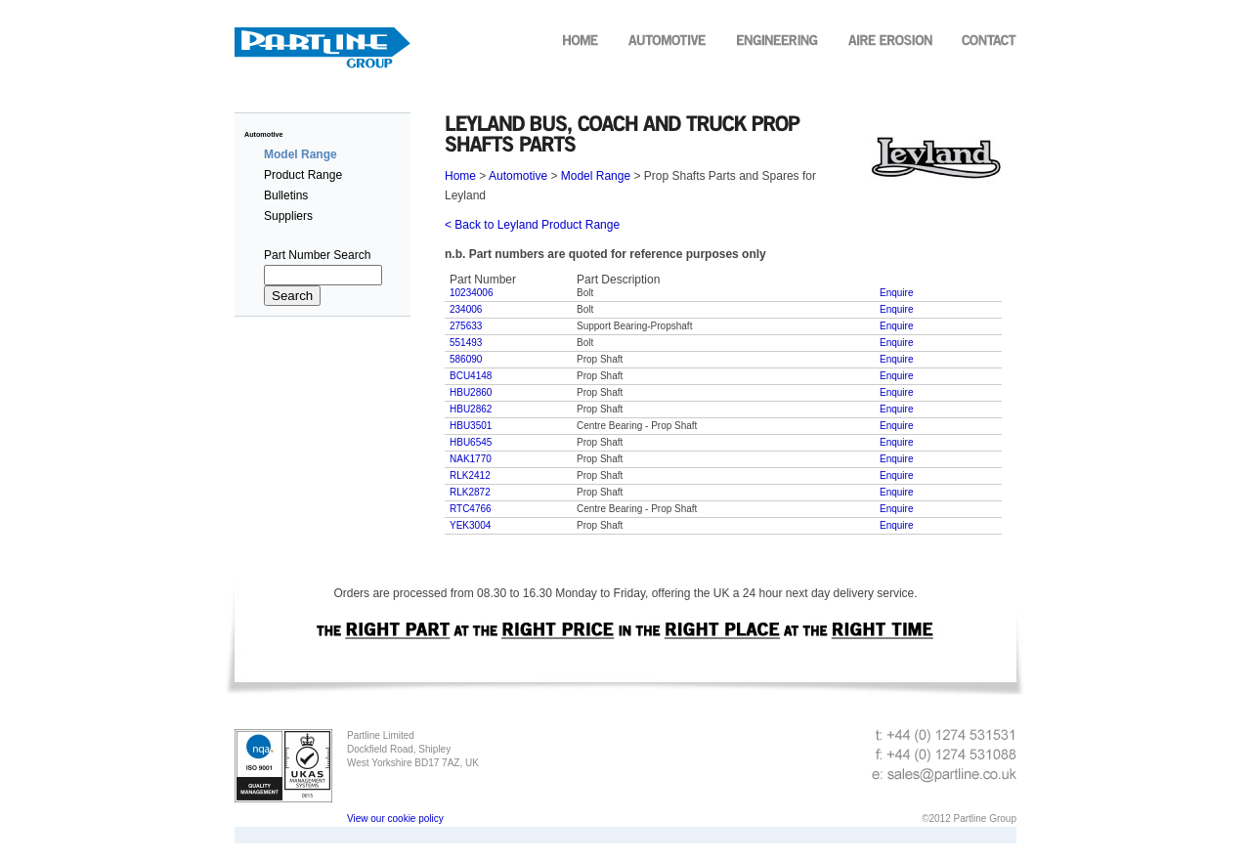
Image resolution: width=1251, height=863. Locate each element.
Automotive (263, 134)
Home (462, 176)
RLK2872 (470, 492)
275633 (466, 326)
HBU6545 (471, 442)
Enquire (896, 292)
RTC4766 (471, 508)
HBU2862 (471, 409)
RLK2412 (470, 475)
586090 (466, 359)
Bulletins (286, 195)
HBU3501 (471, 425)
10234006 (472, 292)
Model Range (595, 176)
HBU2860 (471, 392)
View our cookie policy (395, 818)
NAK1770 (471, 458)
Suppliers (288, 216)
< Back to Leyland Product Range (532, 225)
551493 (466, 342)
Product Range (303, 175)
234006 (466, 309)
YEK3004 (470, 525)
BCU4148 (471, 375)
